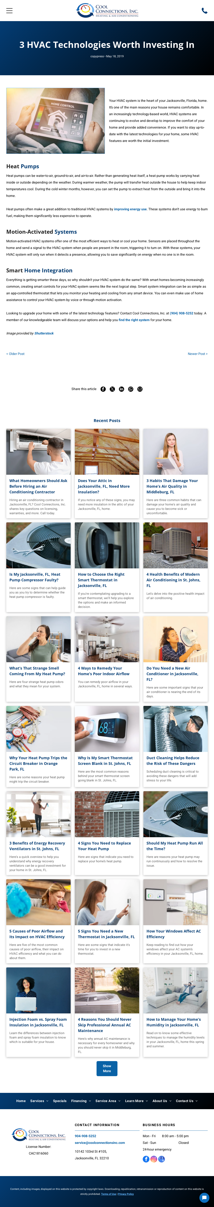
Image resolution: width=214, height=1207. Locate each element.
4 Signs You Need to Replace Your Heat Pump (104, 846)
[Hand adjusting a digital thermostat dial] (107, 729)
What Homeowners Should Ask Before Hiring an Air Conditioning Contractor (38, 486)
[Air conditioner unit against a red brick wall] (107, 814)
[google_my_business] (161, 1160)
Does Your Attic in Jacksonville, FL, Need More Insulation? (104, 486)
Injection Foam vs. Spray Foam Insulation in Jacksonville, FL (38, 1022)
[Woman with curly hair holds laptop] (38, 990)
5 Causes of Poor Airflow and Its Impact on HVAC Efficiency (37, 934)
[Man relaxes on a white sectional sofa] (175, 990)
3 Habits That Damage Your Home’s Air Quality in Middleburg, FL (172, 486)
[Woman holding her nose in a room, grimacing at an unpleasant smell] (38, 639)
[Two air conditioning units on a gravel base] (175, 545)
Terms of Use (108, 1194)
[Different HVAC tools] (38, 729)
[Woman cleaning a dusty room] (38, 902)
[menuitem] (21, 1101)
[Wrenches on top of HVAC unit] (38, 545)
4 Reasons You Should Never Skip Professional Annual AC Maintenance (104, 1025)
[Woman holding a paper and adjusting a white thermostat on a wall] (107, 902)
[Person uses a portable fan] (175, 639)
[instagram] (153, 1160)
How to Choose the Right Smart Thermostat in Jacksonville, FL (101, 580)
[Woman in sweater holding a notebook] (175, 452)
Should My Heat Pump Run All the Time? (174, 846)
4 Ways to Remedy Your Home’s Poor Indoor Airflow (103, 671)
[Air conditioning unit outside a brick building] (107, 990)
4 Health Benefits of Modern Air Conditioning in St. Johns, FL (173, 580)
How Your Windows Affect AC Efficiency (173, 934)
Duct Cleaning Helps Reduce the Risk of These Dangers (172, 760)
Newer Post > (198, 353)
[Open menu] (9, 11)
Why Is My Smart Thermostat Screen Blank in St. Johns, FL (105, 760)
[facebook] (146, 1160)
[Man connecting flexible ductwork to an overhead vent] (175, 729)
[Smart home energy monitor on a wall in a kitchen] (175, 902)
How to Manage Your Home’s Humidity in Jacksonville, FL (173, 1022)
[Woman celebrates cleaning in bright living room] (38, 814)
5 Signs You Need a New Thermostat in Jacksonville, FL (106, 934)
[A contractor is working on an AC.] (38, 452)
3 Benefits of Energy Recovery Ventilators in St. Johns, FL (37, 846)
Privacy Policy (126, 1194)
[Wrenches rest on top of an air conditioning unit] (175, 814)
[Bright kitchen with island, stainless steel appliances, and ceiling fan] (107, 639)
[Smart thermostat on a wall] (107, 545)
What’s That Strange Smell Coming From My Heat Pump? (37, 671)
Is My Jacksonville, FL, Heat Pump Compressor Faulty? (34, 577)
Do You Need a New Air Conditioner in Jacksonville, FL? (172, 674)
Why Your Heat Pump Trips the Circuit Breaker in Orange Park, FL (38, 763)
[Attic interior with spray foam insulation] (107, 452)
